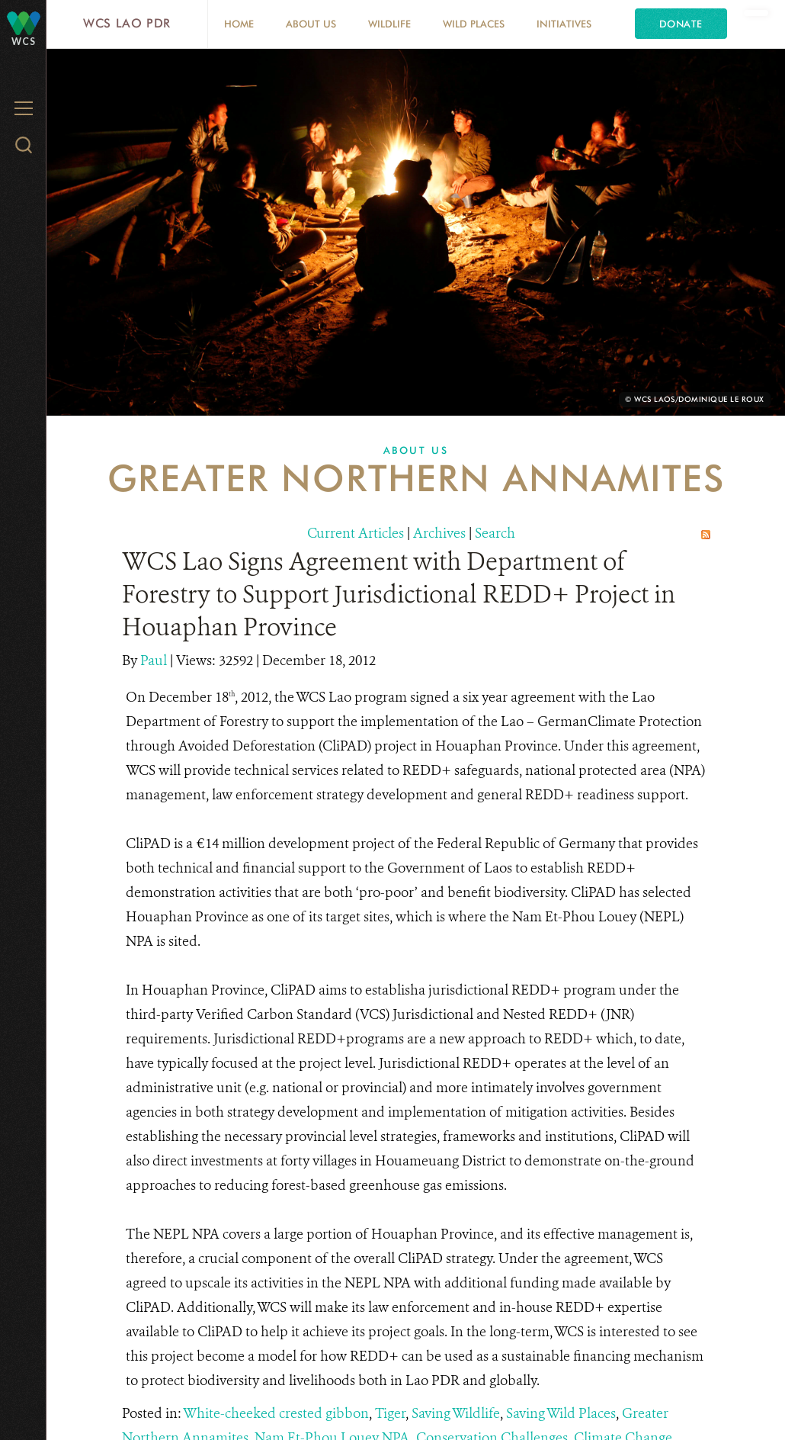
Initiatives (564, 24)
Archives (439, 533)
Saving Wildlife (456, 1413)
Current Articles (355, 533)
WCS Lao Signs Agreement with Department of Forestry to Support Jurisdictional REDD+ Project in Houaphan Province (398, 594)
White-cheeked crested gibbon (276, 1413)
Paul (155, 660)
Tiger (390, 1413)
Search (495, 533)
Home (239, 24)
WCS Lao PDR (127, 23)
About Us (311, 24)
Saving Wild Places (561, 1413)
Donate (681, 24)
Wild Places (474, 24)
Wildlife (389, 24)
